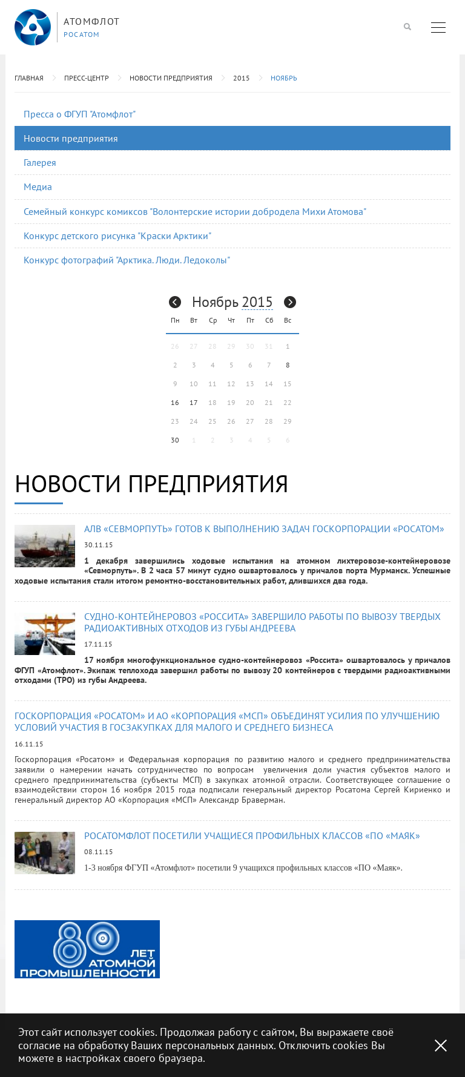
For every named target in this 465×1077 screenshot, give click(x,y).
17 (194, 402)
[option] (87, 949)
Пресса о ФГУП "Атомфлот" (80, 114)
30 (175, 439)
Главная (29, 77)
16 (175, 402)
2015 (241, 77)
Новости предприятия (171, 77)
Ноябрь (284, 77)
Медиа (38, 186)
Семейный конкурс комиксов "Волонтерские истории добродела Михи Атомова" (195, 211)
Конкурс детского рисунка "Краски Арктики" (117, 235)
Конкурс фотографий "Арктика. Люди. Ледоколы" (127, 260)
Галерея (40, 162)
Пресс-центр (86, 77)
